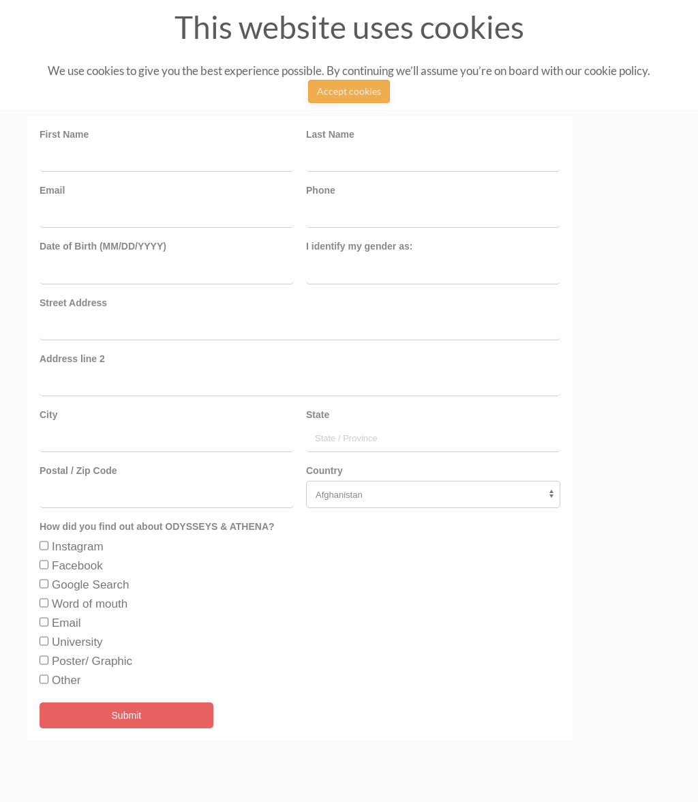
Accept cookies (349, 91)
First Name (64, 134)
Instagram (78, 546)
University (77, 642)
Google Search (90, 584)
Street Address (73, 302)
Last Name (330, 134)
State (317, 414)
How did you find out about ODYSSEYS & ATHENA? (157, 526)
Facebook (77, 565)
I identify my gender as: (359, 246)
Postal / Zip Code (78, 470)
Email (52, 190)
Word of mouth (89, 603)
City (48, 414)
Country (324, 470)
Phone (320, 190)
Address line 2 (72, 358)
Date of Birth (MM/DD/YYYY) (103, 246)
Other (66, 680)
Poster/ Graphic (92, 661)
